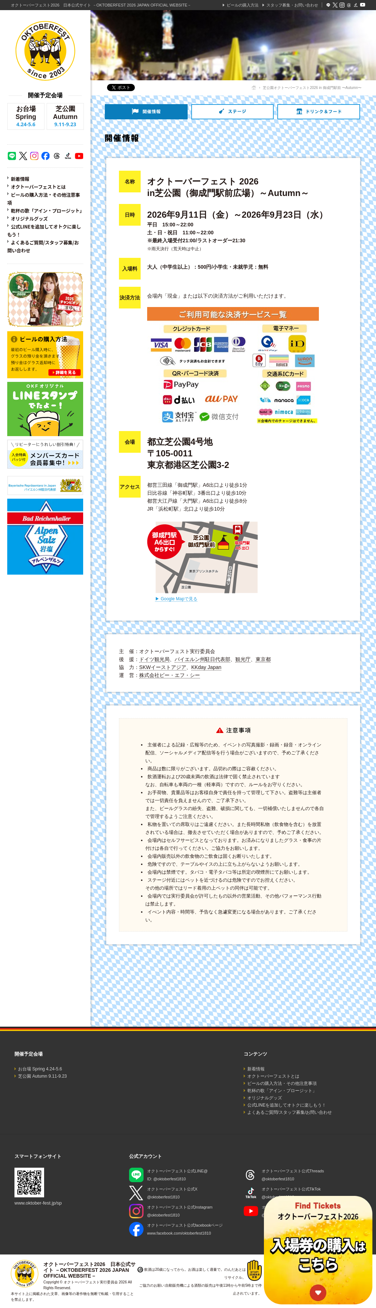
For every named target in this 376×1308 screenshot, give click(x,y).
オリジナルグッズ (29, 218)
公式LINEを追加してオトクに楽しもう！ (286, 1105)
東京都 (263, 659)
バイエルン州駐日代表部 (202, 659)
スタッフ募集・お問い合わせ (292, 5)
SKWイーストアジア (162, 667)
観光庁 (243, 659)
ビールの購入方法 (242, 5)
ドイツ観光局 (154, 659)
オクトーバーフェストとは (38, 186)
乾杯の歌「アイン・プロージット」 (47, 210)
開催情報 (146, 111)
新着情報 (20, 178)
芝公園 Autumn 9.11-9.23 (42, 1076)
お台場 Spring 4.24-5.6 (40, 1068)
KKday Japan (206, 667)
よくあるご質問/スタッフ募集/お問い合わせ (289, 1112)
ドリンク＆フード (318, 111)
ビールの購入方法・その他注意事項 (282, 1083)
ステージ (232, 111)
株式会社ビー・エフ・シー (169, 675)
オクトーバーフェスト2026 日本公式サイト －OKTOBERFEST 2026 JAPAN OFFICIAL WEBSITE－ (101, 5)
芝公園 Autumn (65, 116)
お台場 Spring (26, 116)
